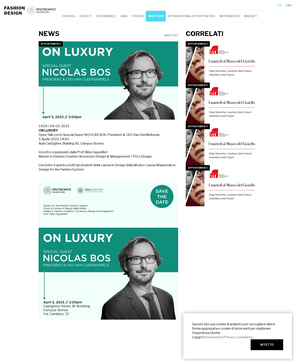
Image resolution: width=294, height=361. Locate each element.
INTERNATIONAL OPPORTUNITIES (191, 16)
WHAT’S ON (156, 16)
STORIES (138, 16)
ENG (289, 5)
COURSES (68, 16)
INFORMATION (229, 16)
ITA (279, 5)
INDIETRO (171, 35)
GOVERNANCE (106, 16)
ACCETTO (267, 344)
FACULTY (86, 16)
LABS (123, 16)
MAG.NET (250, 16)
